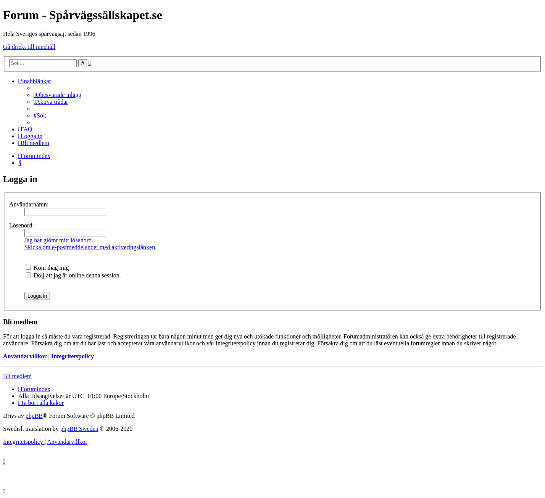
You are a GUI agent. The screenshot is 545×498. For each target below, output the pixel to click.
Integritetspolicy (72, 356)
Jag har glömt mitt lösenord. (58, 240)
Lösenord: (21, 225)
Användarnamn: (28, 204)
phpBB (34, 416)
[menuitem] (57, 95)
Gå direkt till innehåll (29, 47)
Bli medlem (17, 376)
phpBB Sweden (79, 428)
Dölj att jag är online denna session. (73, 275)
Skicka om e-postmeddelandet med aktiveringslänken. (90, 247)
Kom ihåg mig (47, 267)
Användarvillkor (25, 356)
